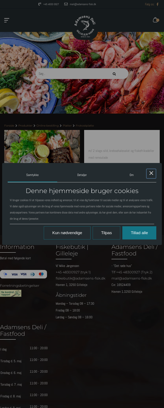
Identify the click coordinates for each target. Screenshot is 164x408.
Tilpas (106, 233)
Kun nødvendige (67, 233)
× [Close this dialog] (151, 174)
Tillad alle (139, 233)
